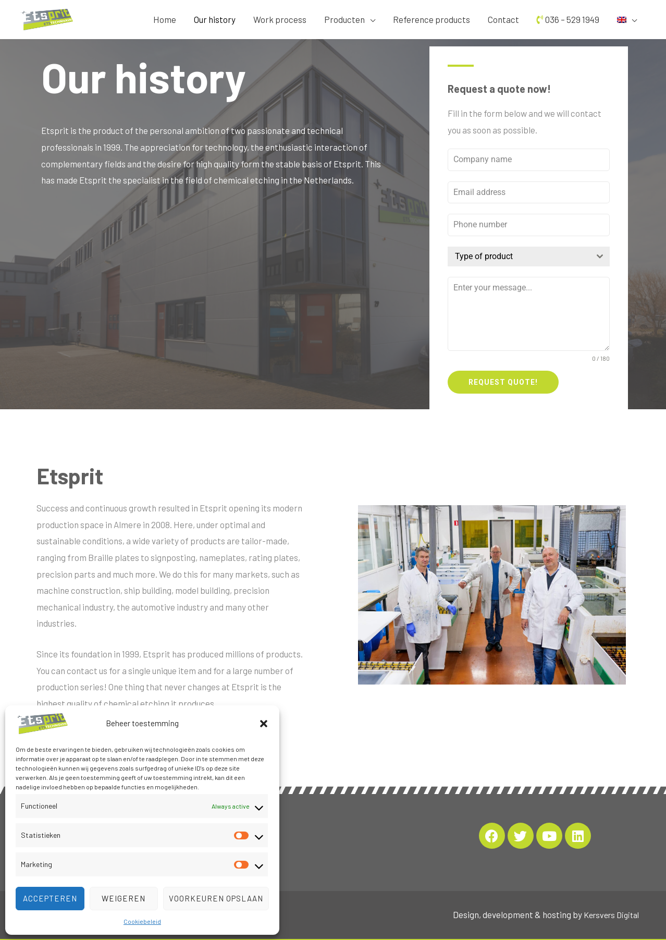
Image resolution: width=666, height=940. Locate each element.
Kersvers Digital (608, 910)
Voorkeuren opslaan (216, 898)
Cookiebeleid (142, 921)
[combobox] (529, 256)
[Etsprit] (42, 722)
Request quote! (503, 382)
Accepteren (50, 898)
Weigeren (123, 898)
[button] (263, 723)
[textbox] (519, 256)
